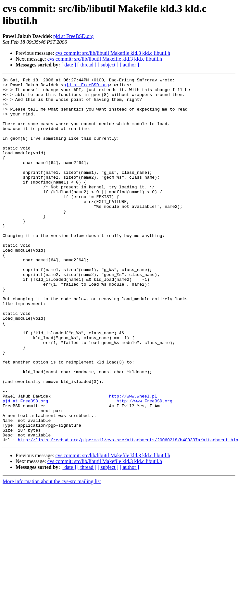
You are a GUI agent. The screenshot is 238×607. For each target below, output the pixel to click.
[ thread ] (86, 64)
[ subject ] (108, 64)
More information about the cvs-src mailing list (52, 554)
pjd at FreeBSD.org (73, 36)
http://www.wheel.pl (133, 460)
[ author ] (129, 64)
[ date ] (68, 64)
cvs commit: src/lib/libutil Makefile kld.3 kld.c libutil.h (113, 53)
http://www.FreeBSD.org (144, 466)
